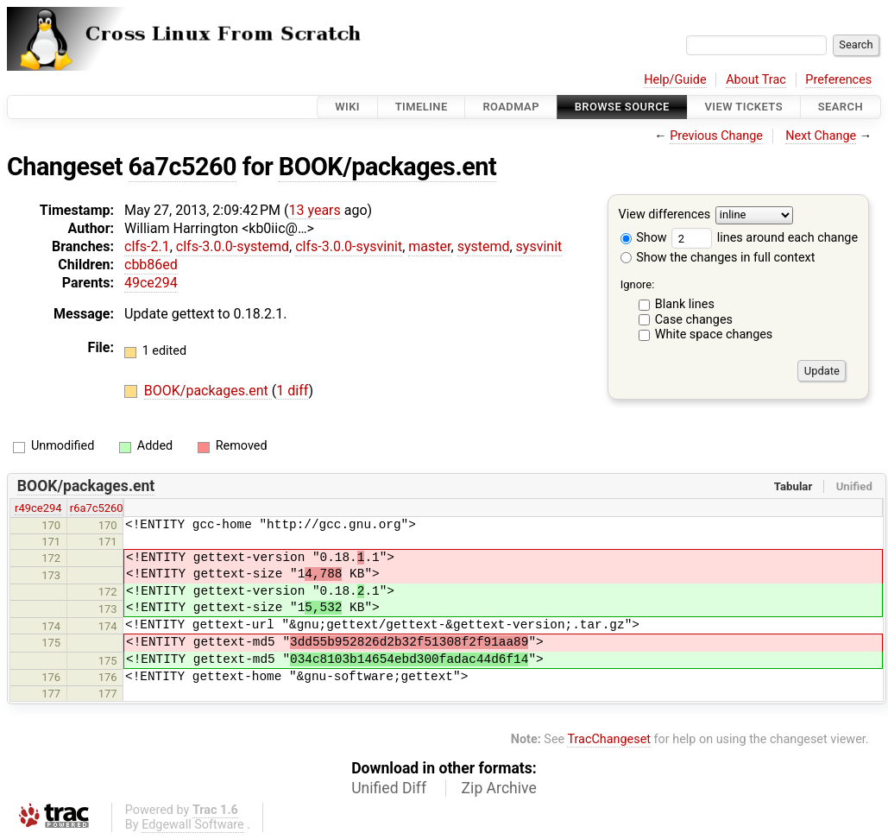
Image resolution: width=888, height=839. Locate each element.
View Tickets (744, 106)
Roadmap (510, 106)
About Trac (756, 80)
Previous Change (716, 136)
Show (643, 237)
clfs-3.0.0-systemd (232, 246)
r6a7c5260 (96, 508)
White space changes (714, 334)
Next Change (820, 136)
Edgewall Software (193, 824)
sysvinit (539, 246)
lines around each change (764, 237)
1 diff (292, 390)
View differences (665, 215)
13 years (314, 210)
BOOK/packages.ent (387, 166)
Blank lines (685, 304)
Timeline (421, 106)
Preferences (838, 80)
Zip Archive (499, 788)
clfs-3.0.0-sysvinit (348, 246)
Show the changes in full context (718, 257)
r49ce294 (38, 508)
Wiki (347, 106)
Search (840, 106)
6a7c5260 (182, 166)
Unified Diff (388, 788)
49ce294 (151, 282)
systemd (483, 246)
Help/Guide (675, 80)
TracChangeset (609, 739)
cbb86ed (151, 264)
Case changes (694, 319)
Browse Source (622, 106)
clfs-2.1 (147, 246)
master (429, 246)
